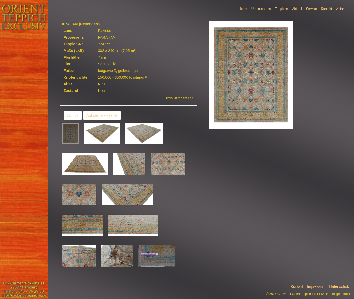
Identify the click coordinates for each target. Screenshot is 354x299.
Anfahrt (341, 9)
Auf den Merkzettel (102, 115)
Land (68, 31)
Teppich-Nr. (74, 44)
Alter (68, 84)
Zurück (72, 115)
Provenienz (74, 37)
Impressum (316, 286)
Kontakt (326, 9)
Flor (67, 64)
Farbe (69, 71)
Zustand (71, 91)
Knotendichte (75, 77)
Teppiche (281, 9)
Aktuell (297, 9)
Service (311, 9)
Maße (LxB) (74, 51)
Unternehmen (261, 9)
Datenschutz (339, 286)
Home (243, 9)
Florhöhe (72, 57)
